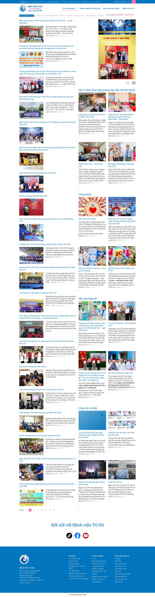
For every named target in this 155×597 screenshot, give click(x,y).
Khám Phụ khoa (120, 566)
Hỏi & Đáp (64, 2)
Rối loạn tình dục (96, 2)
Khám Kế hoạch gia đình (122, 574)
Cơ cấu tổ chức (73, 561)
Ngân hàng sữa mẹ (74, 2)
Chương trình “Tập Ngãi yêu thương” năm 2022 (37, 293)
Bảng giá (118, 558)
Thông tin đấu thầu (98, 566)
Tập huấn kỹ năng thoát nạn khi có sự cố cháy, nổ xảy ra (41, 390)
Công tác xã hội (102, 15)
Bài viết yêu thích (120, 2)
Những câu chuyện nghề (99, 576)
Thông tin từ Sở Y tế (98, 579)
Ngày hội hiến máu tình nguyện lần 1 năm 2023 (37, 173)
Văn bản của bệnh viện (76, 576)
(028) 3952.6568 (27, 575)
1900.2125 (129, 15)
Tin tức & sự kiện (97, 556)
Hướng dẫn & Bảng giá (52, 2)
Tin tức (94, 558)
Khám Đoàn (119, 582)
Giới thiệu (72, 556)
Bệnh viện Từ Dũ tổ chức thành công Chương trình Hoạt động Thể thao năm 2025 (121, 221)
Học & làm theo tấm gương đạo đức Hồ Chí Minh (49, 15)
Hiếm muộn (85, 2)
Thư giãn (94, 574)
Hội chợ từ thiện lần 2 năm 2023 (120, 373)
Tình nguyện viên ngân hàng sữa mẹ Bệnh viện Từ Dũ (40, 413)
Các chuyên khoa (74, 564)
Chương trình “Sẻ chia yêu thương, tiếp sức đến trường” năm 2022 (45, 244)
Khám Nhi (118, 571)
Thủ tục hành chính (121, 576)
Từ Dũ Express (23, 2)
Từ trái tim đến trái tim (99, 564)
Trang (21, 510)
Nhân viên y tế (127, 8)
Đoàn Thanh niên (79, 15)
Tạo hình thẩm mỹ (121, 579)
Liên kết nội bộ (25, 583)
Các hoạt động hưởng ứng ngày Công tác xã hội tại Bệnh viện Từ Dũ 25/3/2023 (91, 435)
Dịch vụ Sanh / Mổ (121, 564)
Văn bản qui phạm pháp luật (77, 573)
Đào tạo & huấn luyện (111, 8)
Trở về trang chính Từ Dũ (37, 2)
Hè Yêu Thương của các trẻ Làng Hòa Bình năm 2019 (39, 436)
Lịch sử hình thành (74, 558)
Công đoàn (68, 15)
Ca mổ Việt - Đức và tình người (79, 579)
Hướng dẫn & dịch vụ (122, 556)
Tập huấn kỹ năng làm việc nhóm (32, 367)
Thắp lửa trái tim (115, 482)
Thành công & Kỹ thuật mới (89, 8)
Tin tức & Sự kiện (68, 8)
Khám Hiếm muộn (121, 569)
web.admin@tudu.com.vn (31, 577)
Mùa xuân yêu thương (87, 219)
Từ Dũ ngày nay (97, 582)
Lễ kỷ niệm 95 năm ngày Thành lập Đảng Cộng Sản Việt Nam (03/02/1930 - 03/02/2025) (120, 117)
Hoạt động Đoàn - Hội (26, 15)
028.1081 (119, 15)
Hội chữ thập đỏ (90, 15)
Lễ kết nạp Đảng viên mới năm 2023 (33, 196)
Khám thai (118, 561)
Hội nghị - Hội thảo (98, 569)
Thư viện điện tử (74, 571)
